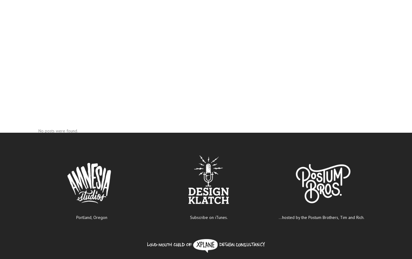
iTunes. (221, 217)
